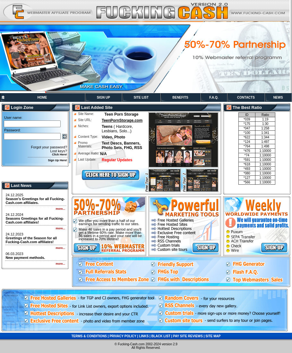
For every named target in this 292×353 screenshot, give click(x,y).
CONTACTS (246, 97)
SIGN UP (103, 97)
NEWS (278, 97)
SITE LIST (141, 97)
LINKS (144, 336)
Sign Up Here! (57, 160)
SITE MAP (212, 336)
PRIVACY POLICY (122, 336)
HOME (42, 97)
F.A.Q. (213, 97)
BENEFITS (180, 97)
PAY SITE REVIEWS (188, 336)
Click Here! (59, 154)
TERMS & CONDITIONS (89, 336)
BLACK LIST (160, 336)
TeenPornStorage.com (122, 120)
